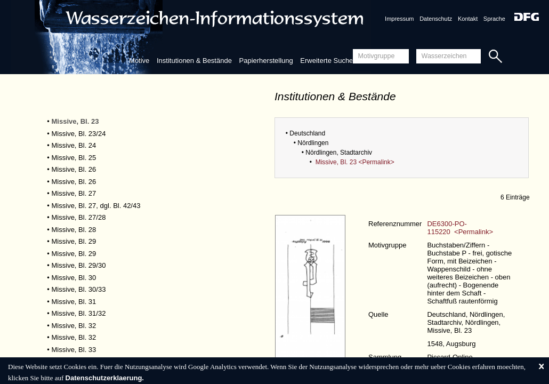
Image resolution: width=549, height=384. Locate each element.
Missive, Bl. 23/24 (79, 134)
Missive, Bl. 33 (74, 350)
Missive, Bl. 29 (74, 241)
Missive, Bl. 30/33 (79, 289)
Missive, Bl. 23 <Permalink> (355, 162)
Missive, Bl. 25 (74, 158)
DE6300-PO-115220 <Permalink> (460, 228)
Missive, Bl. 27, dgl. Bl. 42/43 (96, 206)
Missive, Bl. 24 (74, 145)
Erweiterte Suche (326, 61)
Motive (139, 61)
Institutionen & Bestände (194, 61)
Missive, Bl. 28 (74, 230)
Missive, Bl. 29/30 (79, 265)
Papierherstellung (266, 61)
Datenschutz (435, 18)
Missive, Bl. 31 (74, 302)
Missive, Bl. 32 (74, 326)
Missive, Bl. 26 (74, 169)
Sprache (494, 18)
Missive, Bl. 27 (74, 193)
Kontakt (468, 18)
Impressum (399, 18)
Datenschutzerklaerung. (105, 378)
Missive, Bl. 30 (74, 278)
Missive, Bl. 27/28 (79, 217)
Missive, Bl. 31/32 (79, 313)
